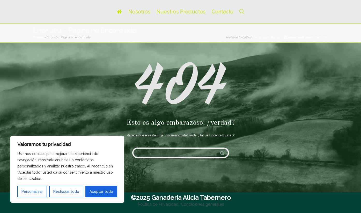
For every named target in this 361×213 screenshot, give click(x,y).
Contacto (222, 12)
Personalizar (32, 191)
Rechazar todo (66, 191)
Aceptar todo (101, 191)
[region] (67, 169)
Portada (38, 37)
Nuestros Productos (181, 12)
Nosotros (139, 12)
